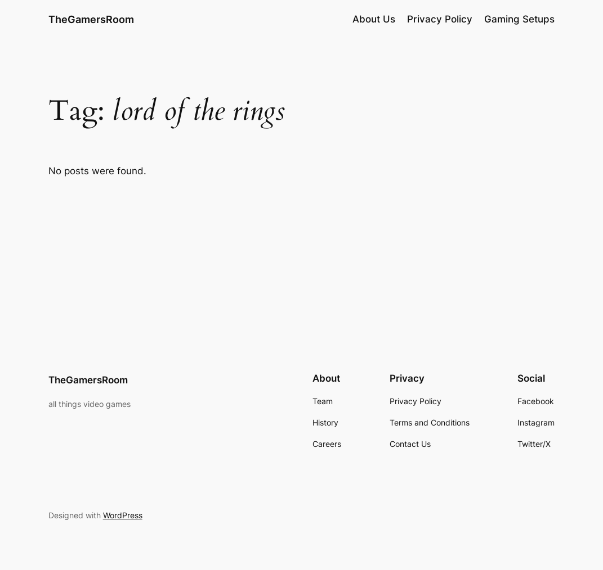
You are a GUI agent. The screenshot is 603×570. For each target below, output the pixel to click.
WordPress (122, 515)
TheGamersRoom (91, 19)
